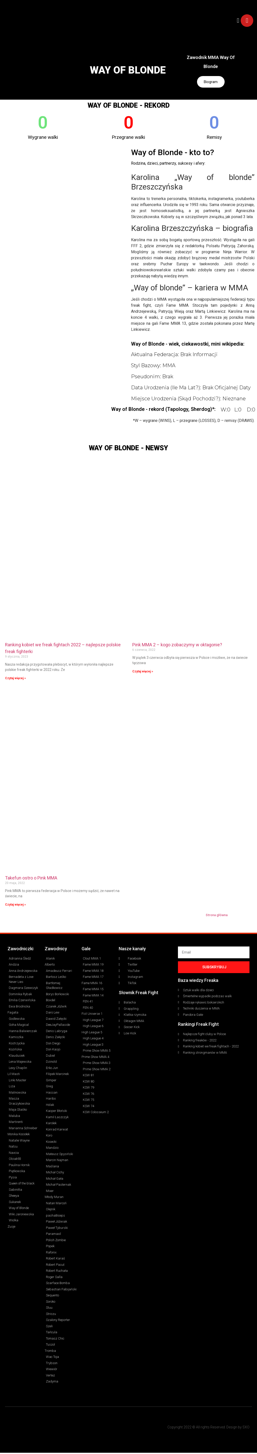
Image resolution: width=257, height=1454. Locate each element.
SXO (245, 1428)
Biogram (211, 82)
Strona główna (217, 916)
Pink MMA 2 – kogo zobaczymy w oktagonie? (177, 646)
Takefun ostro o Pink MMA (31, 879)
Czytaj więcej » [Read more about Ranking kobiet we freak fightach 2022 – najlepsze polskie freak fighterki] (15, 679)
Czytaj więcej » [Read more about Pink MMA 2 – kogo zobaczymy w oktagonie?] (142, 672)
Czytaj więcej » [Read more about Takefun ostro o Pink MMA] (15, 906)
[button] (238, 20)
